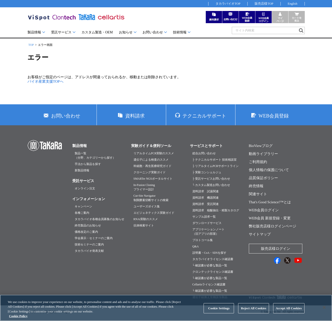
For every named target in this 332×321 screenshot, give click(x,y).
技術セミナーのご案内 (89, 244)
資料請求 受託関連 (205, 204)
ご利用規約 (258, 162)
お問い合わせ (153, 32)
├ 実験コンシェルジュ (207, 172)
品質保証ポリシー (263, 178)
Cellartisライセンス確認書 (209, 284)
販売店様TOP (264, 3)
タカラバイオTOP (227, 3)
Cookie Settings (219, 313)
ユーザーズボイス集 (147, 206)
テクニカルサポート (204, 115)
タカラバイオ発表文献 (89, 251)
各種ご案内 (82, 212)
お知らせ (126, 32)
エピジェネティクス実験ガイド (154, 212)
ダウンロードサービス (207, 223)
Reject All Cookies (253, 313)
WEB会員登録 (274, 115)
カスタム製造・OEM (97, 32)
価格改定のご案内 (86, 231)
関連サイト (258, 194)
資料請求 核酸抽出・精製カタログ (215, 210)
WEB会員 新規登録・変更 (270, 218)
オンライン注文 (85, 188)
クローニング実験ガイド (150, 172)
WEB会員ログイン (264, 210)
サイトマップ (260, 234)
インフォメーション (88, 199)
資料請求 (135, 115)
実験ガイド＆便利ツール (151, 146)
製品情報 (34, 32)
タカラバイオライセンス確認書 (212, 259)
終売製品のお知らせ (88, 225)
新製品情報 (82, 170)
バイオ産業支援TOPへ (45, 81)
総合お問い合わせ (204, 153)
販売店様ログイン (275, 249)
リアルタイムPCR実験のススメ (154, 153)
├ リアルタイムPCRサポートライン (215, 166)
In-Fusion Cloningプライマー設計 (144, 187)
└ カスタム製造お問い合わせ (211, 185)
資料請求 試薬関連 (205, 191)
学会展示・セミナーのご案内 (94, 238)
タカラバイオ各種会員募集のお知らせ (99, 219)
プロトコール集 (202, 240)
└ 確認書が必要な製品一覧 (209, 265)
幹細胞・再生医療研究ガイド (152, 166)
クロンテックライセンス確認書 (212, 271)
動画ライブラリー (263, 154)
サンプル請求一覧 (204, 216)
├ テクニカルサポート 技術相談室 (214, 159)
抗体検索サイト (144, 225)
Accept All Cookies (289, 313)
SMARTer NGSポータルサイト (153, 178)
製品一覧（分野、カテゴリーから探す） (95, 155)
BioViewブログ (261, 146)
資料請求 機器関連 (205, 197)
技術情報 (180, 32)
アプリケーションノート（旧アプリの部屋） (208, 231)
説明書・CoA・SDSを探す (209, 252)
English (292, 3)
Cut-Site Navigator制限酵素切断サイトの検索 (151, 198)
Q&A (195, 246)
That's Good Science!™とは (270, 202)
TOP (31, 45)
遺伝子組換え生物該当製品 (209, 297)
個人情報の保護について (269, 170)
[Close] (324, 312)
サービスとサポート (206, 146)
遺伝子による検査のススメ (151, 159)
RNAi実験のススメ (146, 219)
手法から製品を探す (88, 164)
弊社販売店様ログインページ (272, 226)
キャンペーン (83, 206)
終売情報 (256, 186)
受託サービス (61, 32)
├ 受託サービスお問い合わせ (211, 178)
